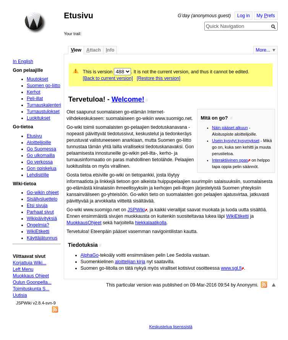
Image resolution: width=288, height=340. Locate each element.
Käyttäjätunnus (42, 238)
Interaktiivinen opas (230, 160)
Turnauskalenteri (44, 105)
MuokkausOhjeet (83, 222)
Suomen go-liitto (43, 85)
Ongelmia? (38, 225)
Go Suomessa (41, 149)
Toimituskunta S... (31, 288)
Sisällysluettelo (42, 199)
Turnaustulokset (43, 111)
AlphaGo (90, 255)
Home (35, 22)
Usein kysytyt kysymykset (235, 140)
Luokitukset (38, 118)
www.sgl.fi (231, 268)
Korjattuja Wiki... (29, 263)
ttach (93, 50)
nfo (110, 50)
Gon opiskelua (42, 168)
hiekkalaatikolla (150, 222)
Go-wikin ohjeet (43, 192)
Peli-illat (35, 98)
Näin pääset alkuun (230, 127)
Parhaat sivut (40, 212)
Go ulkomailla (41, 155)
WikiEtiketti (237, 216)
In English (23, 61)
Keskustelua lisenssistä (170, 326)
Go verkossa (40, 162)
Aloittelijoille (39, 142)
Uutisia (20, 295)
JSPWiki (136, 209)
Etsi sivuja (37, 205)
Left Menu (23, 269)
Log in (243, 15)
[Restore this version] (158, 78)
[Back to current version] (108, 78)
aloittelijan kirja (130, 261)
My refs (266, 15)
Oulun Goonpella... (32, 282)
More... (263, 50)
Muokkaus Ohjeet (31, 275)
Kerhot (33, 92)
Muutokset (37, 79)
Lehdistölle (38, 175)
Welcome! (128, 99)
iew (76, 50)
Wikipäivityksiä (42, 218)
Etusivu (34, 136)
